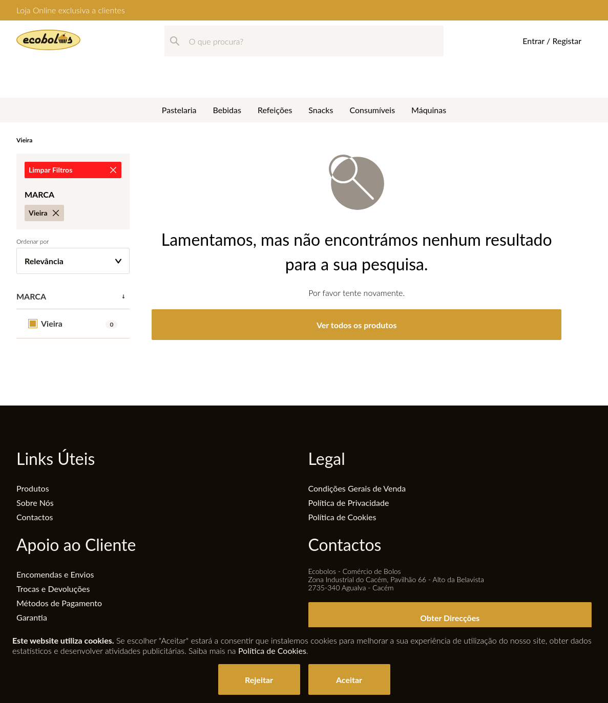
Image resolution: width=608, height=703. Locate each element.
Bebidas (227, 73)
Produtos (32, 488)
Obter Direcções (449, 618)
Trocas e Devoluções (53, 588)
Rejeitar (259, 680)
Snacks (320, 73)
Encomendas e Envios (55, 574)
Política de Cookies (342, 517)
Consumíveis (372, 73)
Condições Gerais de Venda (357, 488)
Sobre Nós (35, 502)
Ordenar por (32, 241)
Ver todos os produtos (357, 325)
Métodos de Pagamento (59, 603)
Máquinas (428, 73)
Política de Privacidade (348, 502)
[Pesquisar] (174, 41)
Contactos (34, 517)
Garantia (31, 617)
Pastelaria (179, 73)
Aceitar (349, 680)
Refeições (275, 73)
